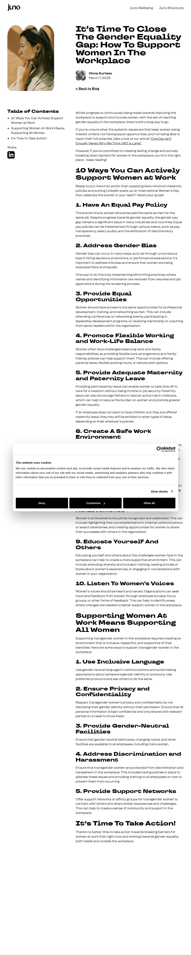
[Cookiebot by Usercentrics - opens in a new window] (159, 449)
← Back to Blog (87, 89)
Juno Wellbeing (141, 8)
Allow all (149, 503)
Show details (159, 491)
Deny (42, 503)
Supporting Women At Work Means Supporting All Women (37, 130)
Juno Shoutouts (171, 8)
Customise (95, 503)
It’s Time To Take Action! (29, 138)
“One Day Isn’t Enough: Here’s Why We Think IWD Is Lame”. (123, 141)
